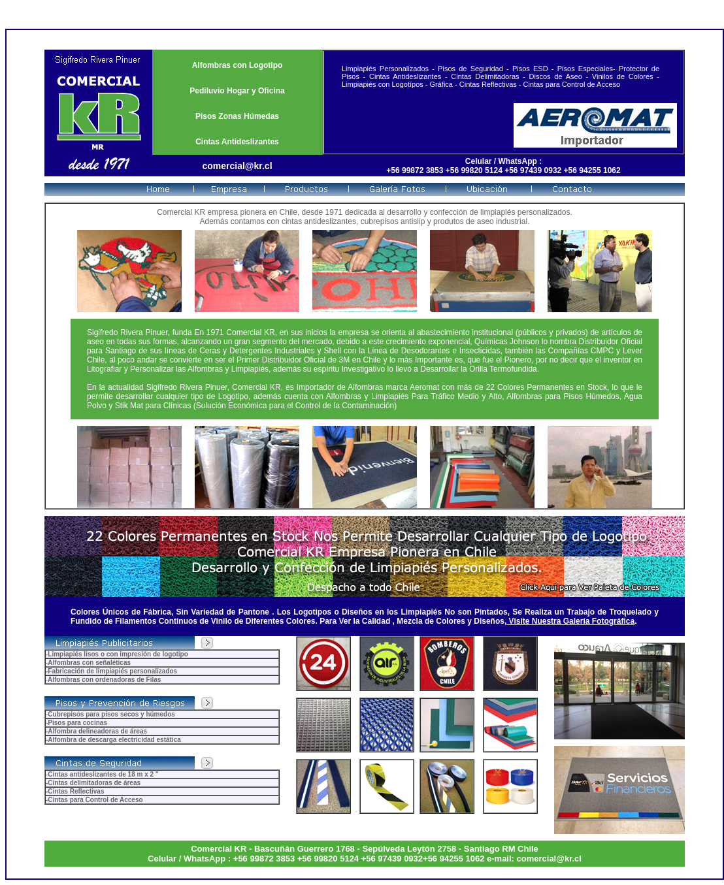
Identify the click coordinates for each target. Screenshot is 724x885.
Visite (518, 621)
